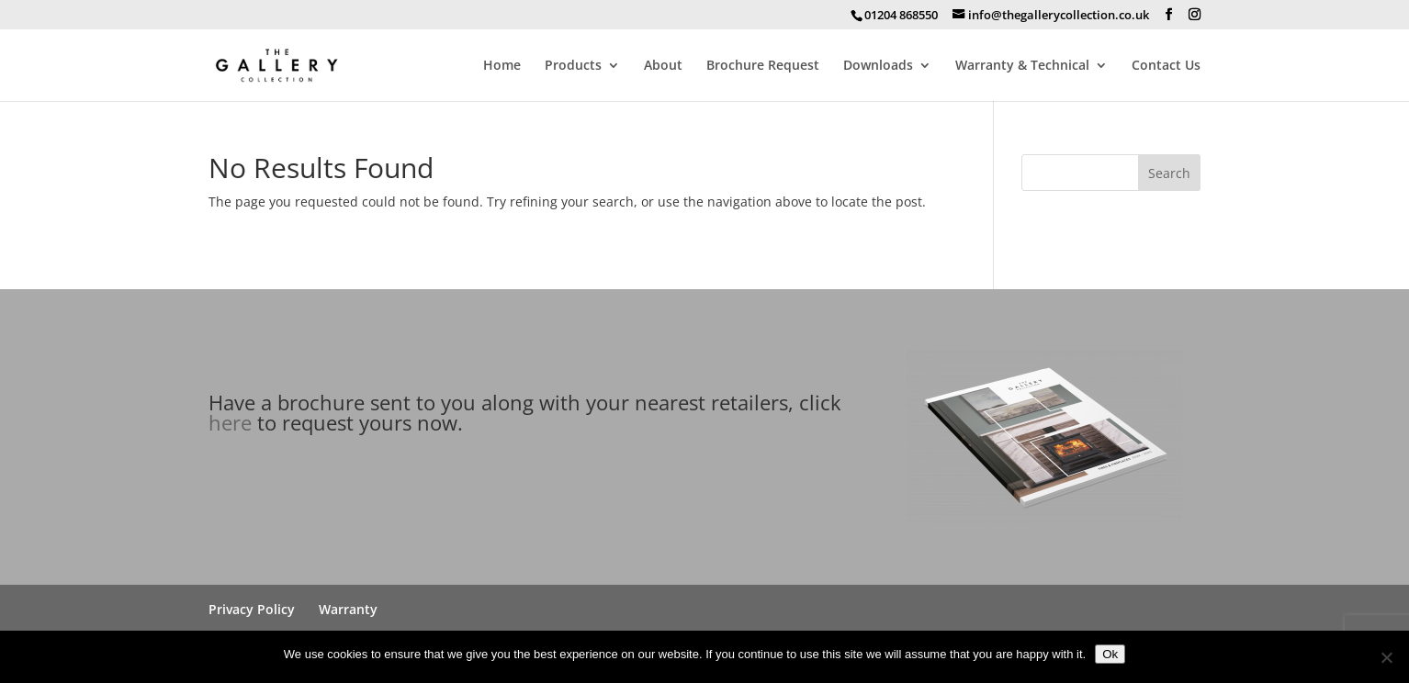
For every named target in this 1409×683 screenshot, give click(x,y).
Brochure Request (762, 66)
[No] (1386, 657)
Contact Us (1166, 66)
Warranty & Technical (1022, 66)
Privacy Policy (252, 609)
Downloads (878, 66)
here (230, 422)
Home (502, 66)
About (663, 66)
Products (573, 66)
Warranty (348, 609)
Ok (1110, 654)
